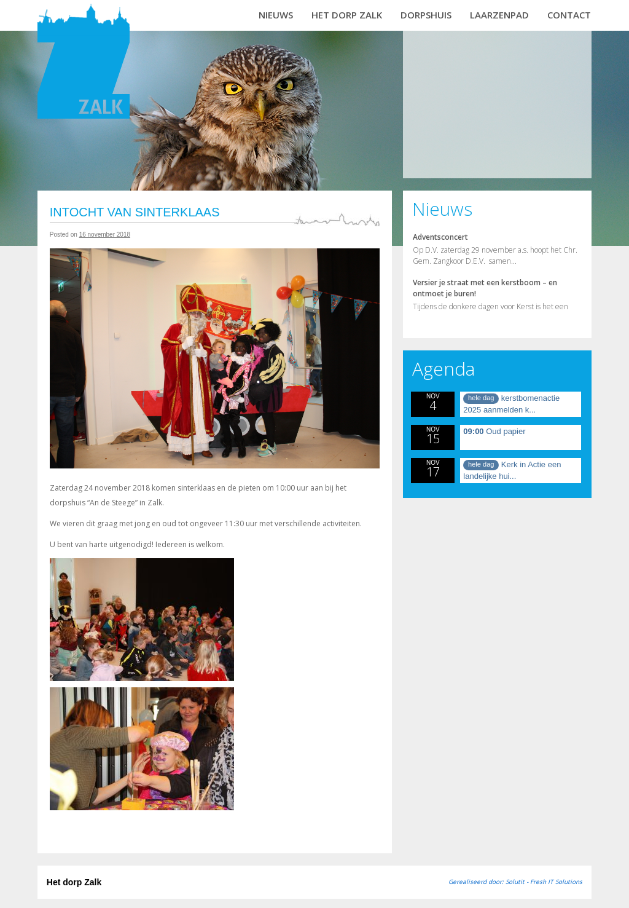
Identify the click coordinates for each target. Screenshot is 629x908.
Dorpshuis (425, 15)
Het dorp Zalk (346, 15)
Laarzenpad (499, 15)
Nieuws (276, 15)
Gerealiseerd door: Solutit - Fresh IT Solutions (515, 881)
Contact (569, 15)
